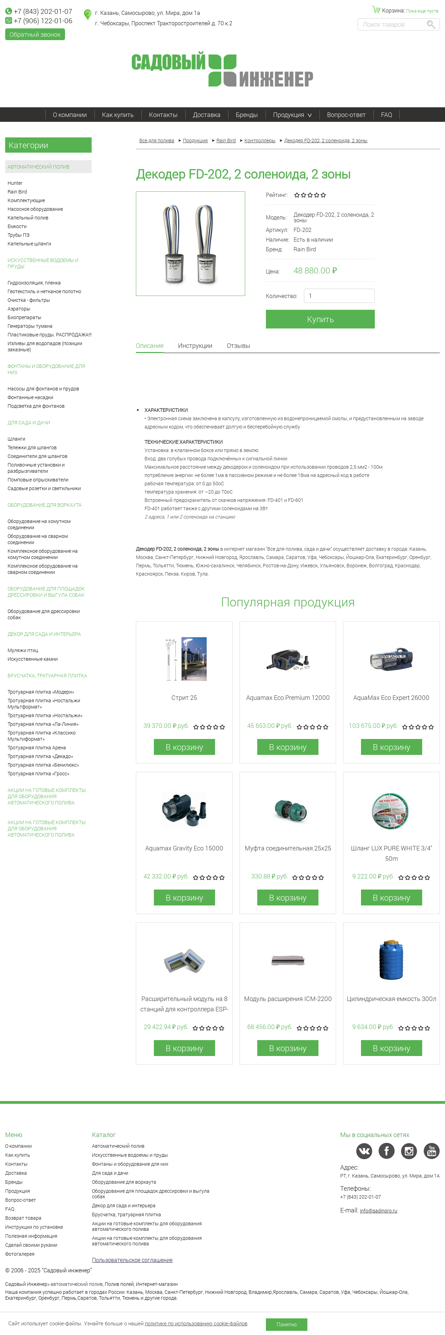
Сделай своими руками (31, 1245)
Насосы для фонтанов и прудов (43, 388)
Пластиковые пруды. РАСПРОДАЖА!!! (50, 334)
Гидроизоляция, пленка (34, 282)
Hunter (15, 183)
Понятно (287, 1324)
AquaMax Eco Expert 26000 (391, 697)
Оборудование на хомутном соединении (39, 524)
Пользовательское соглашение (132, 1259)
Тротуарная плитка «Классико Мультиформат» (42, 735)
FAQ (386, 114)
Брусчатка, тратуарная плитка (47, 675)
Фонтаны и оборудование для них (46, 369)
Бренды (247, 114)
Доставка (207, 114)
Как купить (118, 114)
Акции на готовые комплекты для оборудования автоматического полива (47, 796)
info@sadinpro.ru (378, 1210)
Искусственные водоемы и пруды (43, 263)
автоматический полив (76, 1284)
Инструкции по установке (34, 1227)
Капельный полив (28, 217)
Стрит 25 (184, 697)
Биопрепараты (24, 317)
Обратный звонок (35, 34)
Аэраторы (19, 308)
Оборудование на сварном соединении (38, 539)
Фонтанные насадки (30, 397)
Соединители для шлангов (37, 456)
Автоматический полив (38, 166)
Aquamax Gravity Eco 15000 (184, 848)
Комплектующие (26, 200)
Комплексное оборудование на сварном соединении (43, 568)
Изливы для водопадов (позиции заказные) (45, 346)
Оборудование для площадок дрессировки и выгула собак (46, 591)
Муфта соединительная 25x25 (288, 848)
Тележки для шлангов (32, 447)
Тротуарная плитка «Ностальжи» (45, 715)
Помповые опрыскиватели (38, 479)
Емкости (17, 226)
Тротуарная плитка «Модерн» (41, 691)
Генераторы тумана (30, 326)
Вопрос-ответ (346, 114)
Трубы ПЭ (18, 235)
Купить (320, 319)
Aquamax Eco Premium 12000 (288, 697)
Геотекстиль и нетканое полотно (44, 291)
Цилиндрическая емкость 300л (391, 998)
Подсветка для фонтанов (36, 406)
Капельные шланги (29, 243)
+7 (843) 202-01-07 (38, 11)
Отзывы (238, 346)
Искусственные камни (33, 659)
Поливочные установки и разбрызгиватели (36, 467)
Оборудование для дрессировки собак (44, 614)
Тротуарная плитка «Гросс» (38, 773)
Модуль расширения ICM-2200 (288, 998)
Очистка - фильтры (29, 300)
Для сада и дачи (29, 422)
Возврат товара (23, 1218)
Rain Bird (17, 191)
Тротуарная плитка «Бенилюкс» (43, 764)
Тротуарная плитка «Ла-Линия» (43, 724)
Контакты (163, 114)
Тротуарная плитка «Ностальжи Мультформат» (44, 703)
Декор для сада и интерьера (44, 634)
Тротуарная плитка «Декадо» (40, 756)
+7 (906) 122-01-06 (38, 20)
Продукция (292, 114)
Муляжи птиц (23, 650)
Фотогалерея (20, 1254)
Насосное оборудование (35, 209)
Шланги (16, 438)
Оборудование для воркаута (45, 505)
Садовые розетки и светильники (44, 488)
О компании (70, 114)
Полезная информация (31, 1236)
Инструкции (195, 346)
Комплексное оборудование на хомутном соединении (43, 554)
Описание (150, 346)
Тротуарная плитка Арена (37, 747)
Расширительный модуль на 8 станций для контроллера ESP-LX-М (184, 1008)
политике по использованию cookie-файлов (196, 1323)
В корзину (184, 746)
